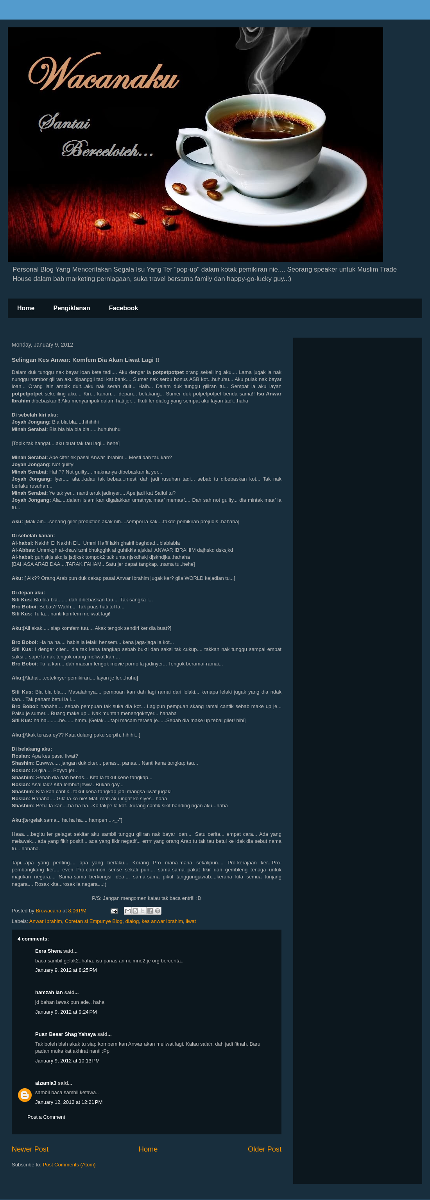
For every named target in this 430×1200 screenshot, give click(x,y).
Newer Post (30, 1149)
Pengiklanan (71, 308)
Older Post (264, 1149)
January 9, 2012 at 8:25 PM (66, 970)
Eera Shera (48, 951)
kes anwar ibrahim (162, 921)
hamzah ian (49, 992)
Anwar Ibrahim (45, 921)
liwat (191, 921)
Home (25, 308)
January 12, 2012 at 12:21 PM (68, 1102)
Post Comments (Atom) (69, 1165)
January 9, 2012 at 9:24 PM (66, 1012)
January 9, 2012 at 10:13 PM (67, 1061)
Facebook (123, 308)
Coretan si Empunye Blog (93, 921)
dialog (132, 921)
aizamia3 (45, 1083)
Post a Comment (46, 1117)
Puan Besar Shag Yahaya (65, 1034)
